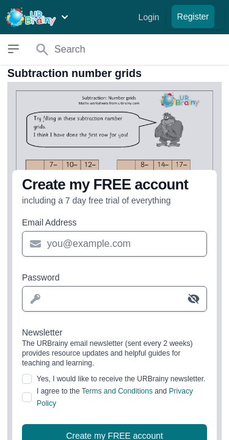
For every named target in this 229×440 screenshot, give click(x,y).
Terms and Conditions (117, 391)
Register (193, 16)
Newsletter (114, 348)
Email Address (49, 222)
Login (149, 17)
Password (40, 277)
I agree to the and (115, 397)
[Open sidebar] (13, 49)
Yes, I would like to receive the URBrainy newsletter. (121, 379)
